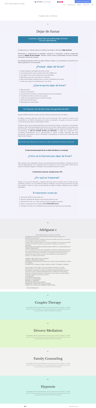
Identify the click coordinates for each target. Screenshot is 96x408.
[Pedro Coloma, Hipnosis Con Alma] (16, 3)
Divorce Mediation (48, 330)
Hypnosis (48, 386)
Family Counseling (48, 358)
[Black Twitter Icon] (24, 406)
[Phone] (35, 2)
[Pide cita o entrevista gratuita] (83, 1)
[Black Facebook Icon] (26, 406)
